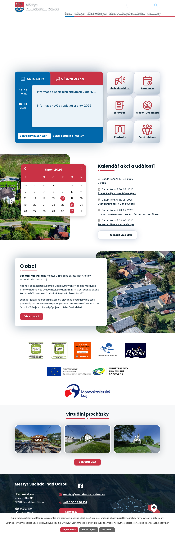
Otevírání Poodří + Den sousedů (116, 203)
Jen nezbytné (88, 529)
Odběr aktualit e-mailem (77, 135)
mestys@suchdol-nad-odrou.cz (84, 483)
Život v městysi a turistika (127, 13)
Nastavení (108, 529)
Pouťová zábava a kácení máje (116, 224)
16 (62, 201)
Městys (79, 13)
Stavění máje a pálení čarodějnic (117, 193)
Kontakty (154, 13)
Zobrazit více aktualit (36, 135)
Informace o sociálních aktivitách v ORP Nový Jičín (67, 92)
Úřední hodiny (74, 510)
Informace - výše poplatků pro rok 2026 (64, 105)
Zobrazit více (87, 451)
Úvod (68, 13)
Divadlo (102, 182)
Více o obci (34, 316)
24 (72, 208)
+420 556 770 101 (75, 491)
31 (72, 216)
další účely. (158, 517)
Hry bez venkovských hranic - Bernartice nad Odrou (128, 214)
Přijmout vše (68, 529)
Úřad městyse (97, 13)
